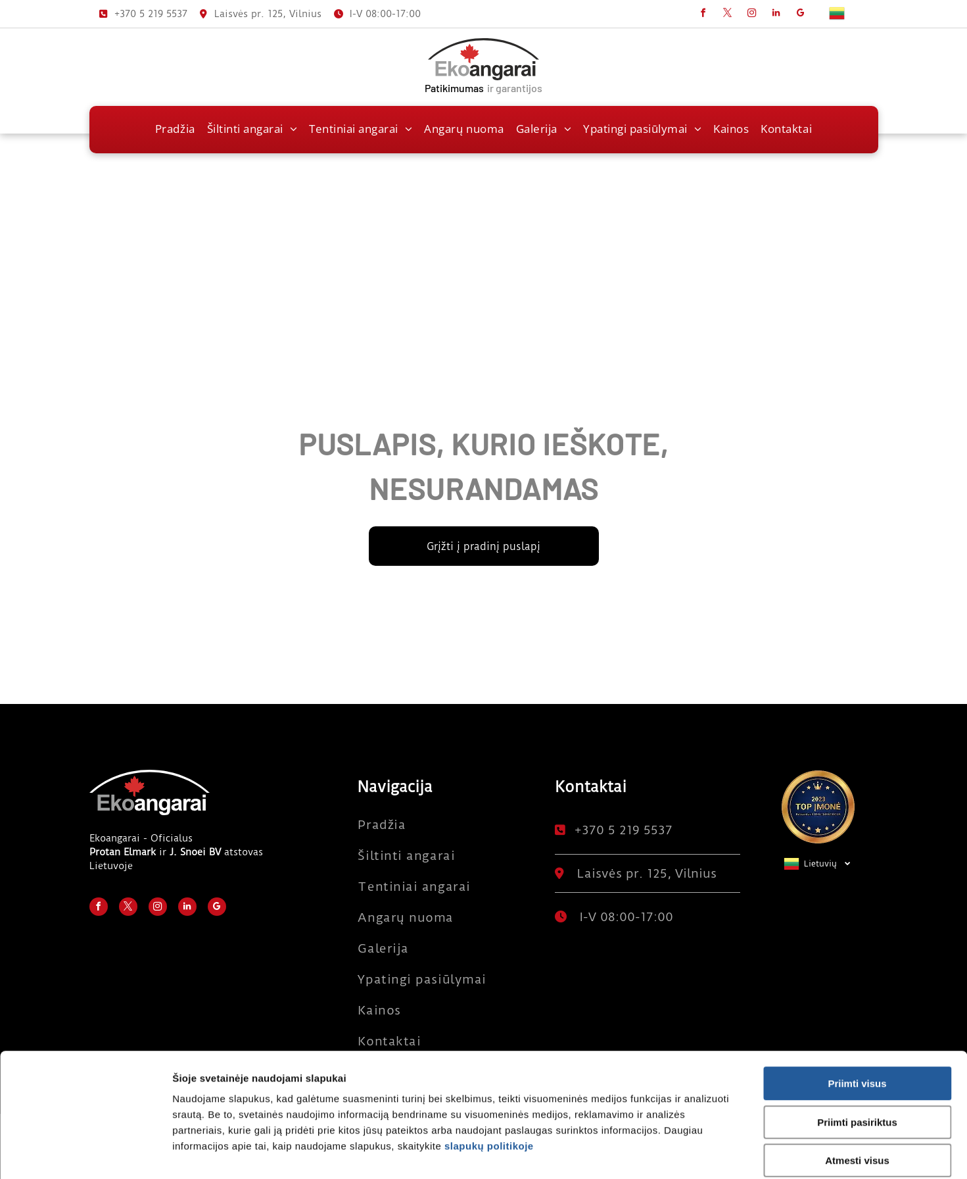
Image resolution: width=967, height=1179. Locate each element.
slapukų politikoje (489, 1080)
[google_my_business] (800, 15)
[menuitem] (175, 129)
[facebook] (703, 15)
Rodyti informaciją (698, 1153)
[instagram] (752, 15)
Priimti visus (857, 1018)
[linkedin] (776, 15)
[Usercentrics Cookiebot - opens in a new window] (85, 1153)
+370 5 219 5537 (150, 14)
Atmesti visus (857, 1095)
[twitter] (727, 15)
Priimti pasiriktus (857, 1057)
